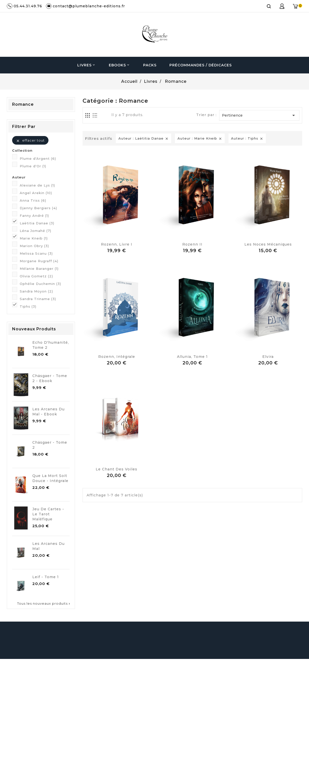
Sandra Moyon (36, 291)
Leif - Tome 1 (45, 577)
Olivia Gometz (36, 276)
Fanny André (34, 216)
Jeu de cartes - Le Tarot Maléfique (48, 514)
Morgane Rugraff (39, 261)
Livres (86, 65)
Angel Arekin (36, 193)
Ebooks (119, 65)
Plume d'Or (33, 166)
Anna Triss (33, 200)
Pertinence (259, 115)
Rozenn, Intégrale (116, 356)
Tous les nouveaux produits (44, 603)
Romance (23, 104)
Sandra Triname (38, 299)
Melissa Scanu (36, 253)
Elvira (268, 356)
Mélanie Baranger (39, 268)
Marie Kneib (34, 238)
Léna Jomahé (35, 231)
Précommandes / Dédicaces (200, 65)
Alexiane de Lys (37, 185)
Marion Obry (34, 246)
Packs (150, 65)
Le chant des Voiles (116, 469)
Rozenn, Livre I (116, 244)
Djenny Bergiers (38, 208)
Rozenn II (192, 244)
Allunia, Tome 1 (192, 356)
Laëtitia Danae (37, 223)
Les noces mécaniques (268, 244)
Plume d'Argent (38, 158)
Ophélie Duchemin (40, 284)
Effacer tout (30, 140)
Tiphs (28, 306)
